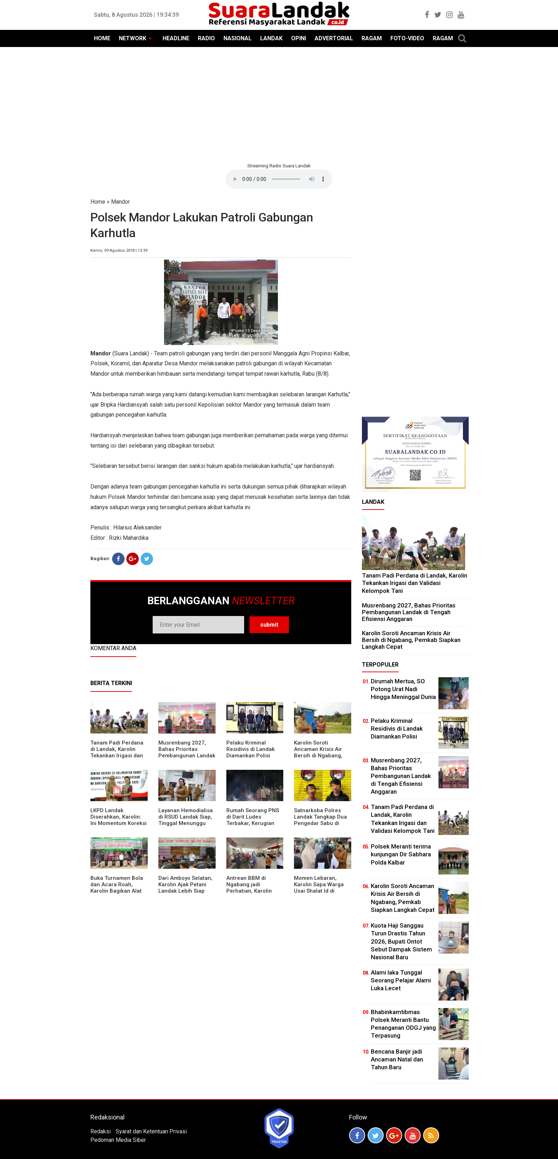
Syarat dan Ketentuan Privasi (151, 1131)
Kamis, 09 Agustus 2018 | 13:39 (118, 250)
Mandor (120, 201)
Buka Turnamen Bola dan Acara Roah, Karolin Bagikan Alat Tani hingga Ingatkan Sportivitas (116, 891)
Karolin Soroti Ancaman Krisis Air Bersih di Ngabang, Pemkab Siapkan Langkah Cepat (318, 756)
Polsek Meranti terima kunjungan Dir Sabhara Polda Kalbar (401, 854)
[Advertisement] (279, 104)
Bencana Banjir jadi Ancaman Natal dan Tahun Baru (397, 1059)
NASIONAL (237, 38)
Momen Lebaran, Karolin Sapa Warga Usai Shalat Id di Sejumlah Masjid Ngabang (319, 891)
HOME (102, 38)
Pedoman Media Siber (118, 1140)
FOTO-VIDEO (407, 38)
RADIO (206, 38)
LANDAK (271, 38)
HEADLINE (176, 38)
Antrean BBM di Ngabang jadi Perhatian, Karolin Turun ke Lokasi (249, 887)
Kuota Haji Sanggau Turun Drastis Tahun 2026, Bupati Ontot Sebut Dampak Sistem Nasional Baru (401, 941)
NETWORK (132, 38)
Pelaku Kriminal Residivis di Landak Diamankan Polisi (250, 749)
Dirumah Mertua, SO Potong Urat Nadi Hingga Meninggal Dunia (403, 689)
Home (97, 201)
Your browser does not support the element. (279, 179)
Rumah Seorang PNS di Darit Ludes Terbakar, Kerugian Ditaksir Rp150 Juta (252, 820)
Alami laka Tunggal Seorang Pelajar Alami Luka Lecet (401, 980)
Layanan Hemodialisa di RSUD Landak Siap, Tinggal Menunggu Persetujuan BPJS (185, 820)
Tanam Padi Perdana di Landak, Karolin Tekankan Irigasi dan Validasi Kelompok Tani (116, 756)
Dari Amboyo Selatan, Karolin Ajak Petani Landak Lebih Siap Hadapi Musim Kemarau (185, 891)
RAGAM (372, 38)
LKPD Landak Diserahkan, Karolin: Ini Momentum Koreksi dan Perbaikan (118, 820)
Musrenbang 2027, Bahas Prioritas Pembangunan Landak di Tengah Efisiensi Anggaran (186, 756)
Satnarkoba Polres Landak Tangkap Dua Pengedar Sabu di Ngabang (320, 820)
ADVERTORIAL (334, 38)
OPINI (298, 38)
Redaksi (100, 1131)
